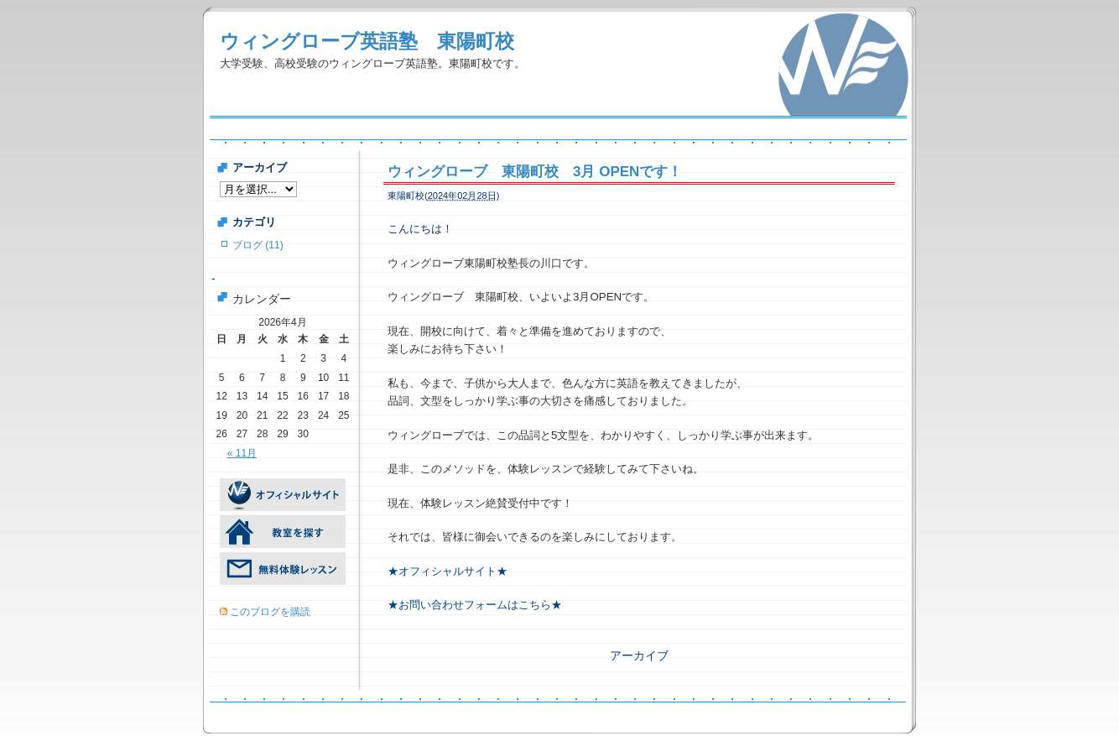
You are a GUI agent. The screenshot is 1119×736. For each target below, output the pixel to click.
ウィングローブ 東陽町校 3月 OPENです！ (535, 172)
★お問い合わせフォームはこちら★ (475, 604)
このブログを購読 (270, 612)
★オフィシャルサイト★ (447, 571)
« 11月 (242, 453)
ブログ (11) (258, 245)
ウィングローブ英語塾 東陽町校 (367, 41)
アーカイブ (639, 655)
